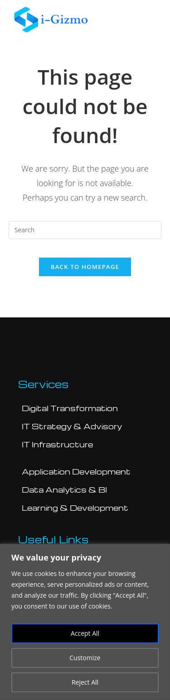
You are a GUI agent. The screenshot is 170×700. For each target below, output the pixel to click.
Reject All (85, 682)
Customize (84, 657)
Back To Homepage (85, 267)
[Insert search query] (85, 230)
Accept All (85, 633)
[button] (151, 19)
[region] (85, 622)
